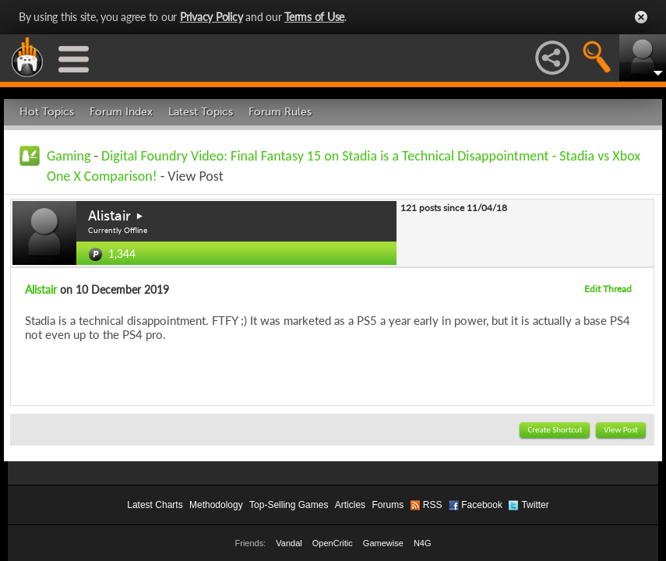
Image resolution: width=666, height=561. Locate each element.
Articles (350, 504)
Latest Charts (154, 504)
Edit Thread (608, 289)
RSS (432, 504)
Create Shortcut (554, 430)
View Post (621, 430)
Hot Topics (46, 111)
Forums (387, 504)
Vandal (288, 543)
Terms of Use (314, 16)
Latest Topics (200, 111)
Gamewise (383, 543)
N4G (423, 543)
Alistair (109, 216)
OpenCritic (332, 543)
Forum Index (121, 111)
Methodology (216, 504)
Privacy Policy (211, 16)
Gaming (68, 155)
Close (641, 17)
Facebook (481, 504)
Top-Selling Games (288, 504)
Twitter (534, 504)
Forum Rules (280, 111)
